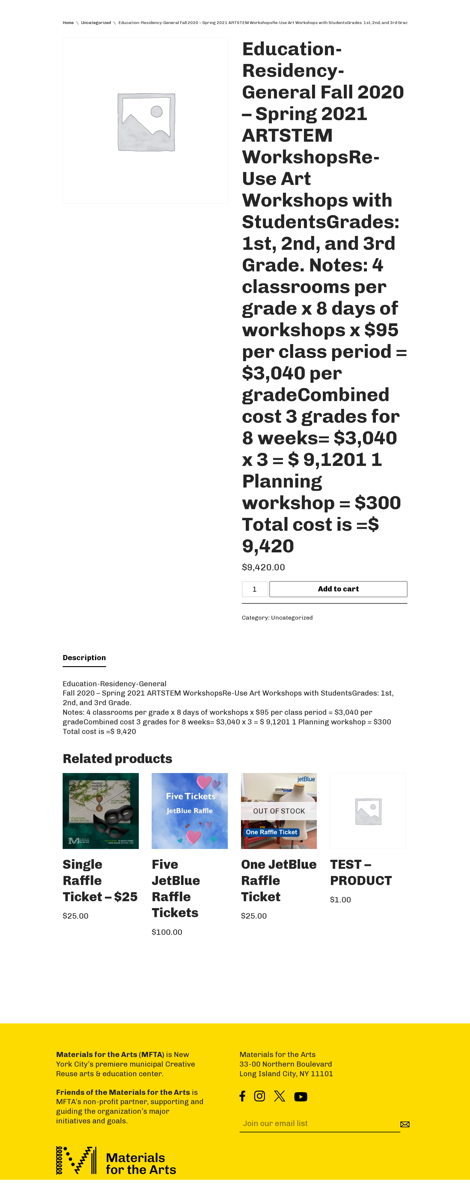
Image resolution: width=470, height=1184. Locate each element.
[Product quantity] (256, 590)
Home (68, 23)
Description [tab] (84, 660)
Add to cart (339, 590)
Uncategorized (96, 23)
